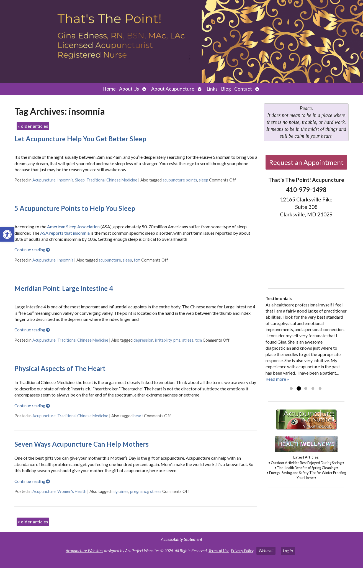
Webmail (266, 550)
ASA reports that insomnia (65, 233)
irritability (163, 340)
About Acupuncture (172, 89)
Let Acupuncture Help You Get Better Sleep (80, 139)
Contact (243, 89)
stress (188, 340)
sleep (203, 180)
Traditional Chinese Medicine (111, 180)
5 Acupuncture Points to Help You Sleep (74, 208)
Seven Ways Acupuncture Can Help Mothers (81, 444)
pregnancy (139, 491)
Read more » (277, 379)
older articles (33, 126)
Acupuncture (44, 180)
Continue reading (32, 249)
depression (143, 340)
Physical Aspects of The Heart (59, 368)
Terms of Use (218, 550)
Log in (288, 550)
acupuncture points (180, 180)
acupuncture (110, 260)
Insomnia (65, 180)
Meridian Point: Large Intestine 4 (63, 288)
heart (138, 415)
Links (212, 89)
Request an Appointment (306, 162)
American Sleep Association (73, 226)
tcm (137, 260)
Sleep (80, 180)
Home (109, 89)
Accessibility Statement (181, 539)
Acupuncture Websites (84, 550)
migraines (120, 491)
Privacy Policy (242, 550)
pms (177, 340)
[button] (7, 234)
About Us (129, 89)
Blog (226, 89)
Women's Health (71, 491)
